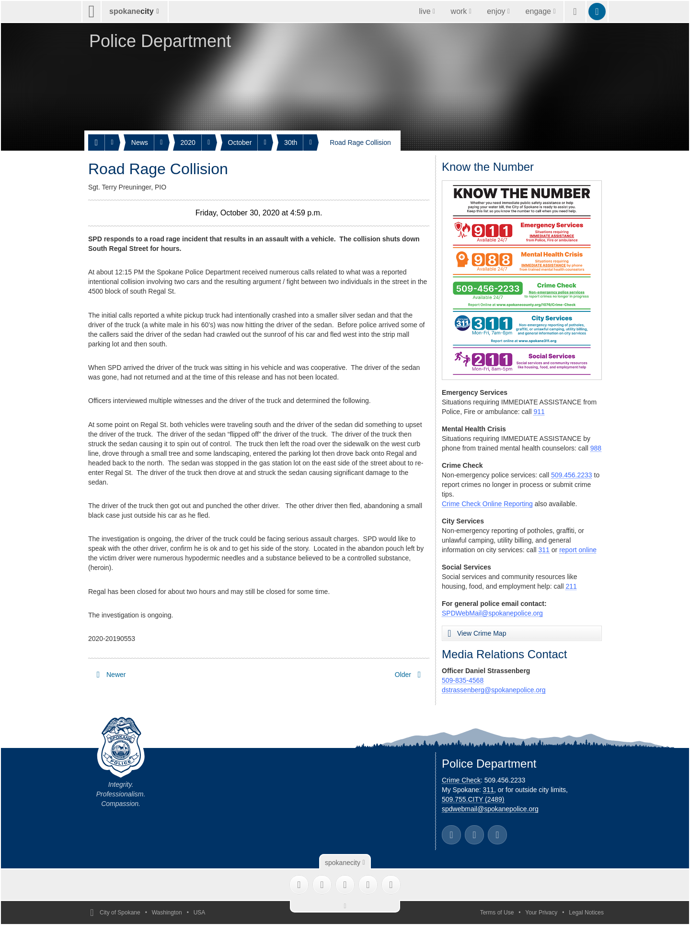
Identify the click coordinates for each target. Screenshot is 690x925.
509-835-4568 (462, 680)
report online (578, 550)
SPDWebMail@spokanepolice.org (492, 613)
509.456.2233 (571, 475)
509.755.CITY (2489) (473, 799)
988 (595, 448)
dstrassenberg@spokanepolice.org (494, 690)
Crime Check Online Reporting (487, 504)
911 (538, 411)
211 (570, 586)
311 (544, 550)
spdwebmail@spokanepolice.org (490, 809)
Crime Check (461, 780)
